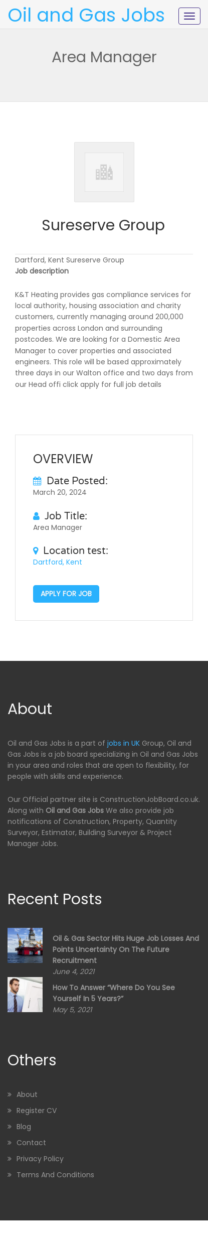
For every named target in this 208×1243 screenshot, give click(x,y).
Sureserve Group (103, 225)
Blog (24, 1127)
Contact (31, 1143)
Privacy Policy (40, 1159)
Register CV (37, 1111)
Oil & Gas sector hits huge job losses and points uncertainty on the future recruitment (126, 949)
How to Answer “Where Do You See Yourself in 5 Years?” (114, 993)
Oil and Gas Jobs (86, 15)
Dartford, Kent (57, 562)
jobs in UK (123, 743)
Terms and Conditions (55, 1175)
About (27, 1094)
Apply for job (66, 594)
